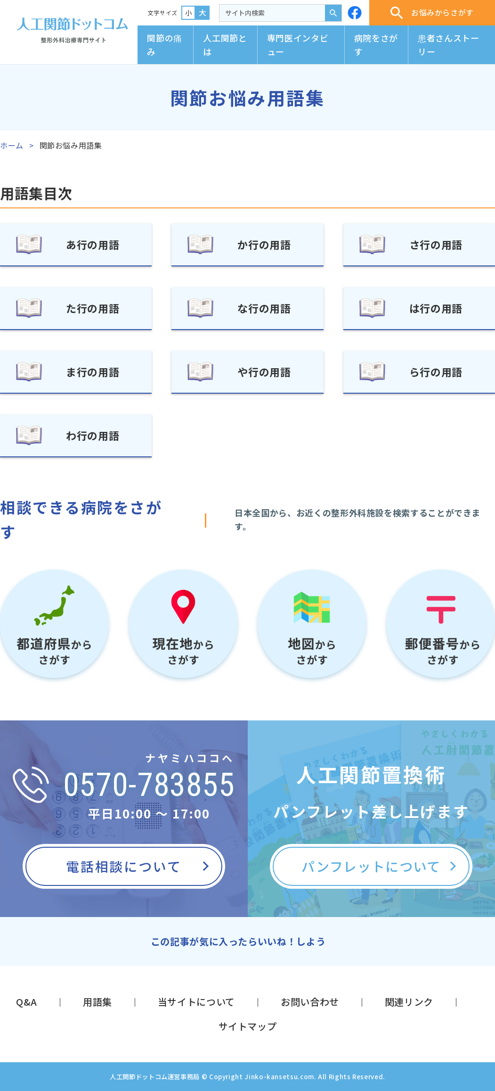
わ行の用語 (92, 435)
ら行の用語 (436, 371)
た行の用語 (92, 307)
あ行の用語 (92, 244)
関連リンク (409, 1001)
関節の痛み (164, 45)
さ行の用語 (436, 244)
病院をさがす (376, 45)
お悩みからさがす (432, 13)
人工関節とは (225, 45)
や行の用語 (264, 371)
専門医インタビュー (297, 45)
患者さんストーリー (448, 45)
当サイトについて (196, 1001)
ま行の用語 (92, 371)
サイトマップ (248, 1026)
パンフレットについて (371, 866)
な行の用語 (264, 307)
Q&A (26, 1001)
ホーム (12, 145)
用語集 (97, 1001)
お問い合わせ (310, 1001)
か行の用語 (264, 244)
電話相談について (123, 866)
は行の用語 (436, 307)
